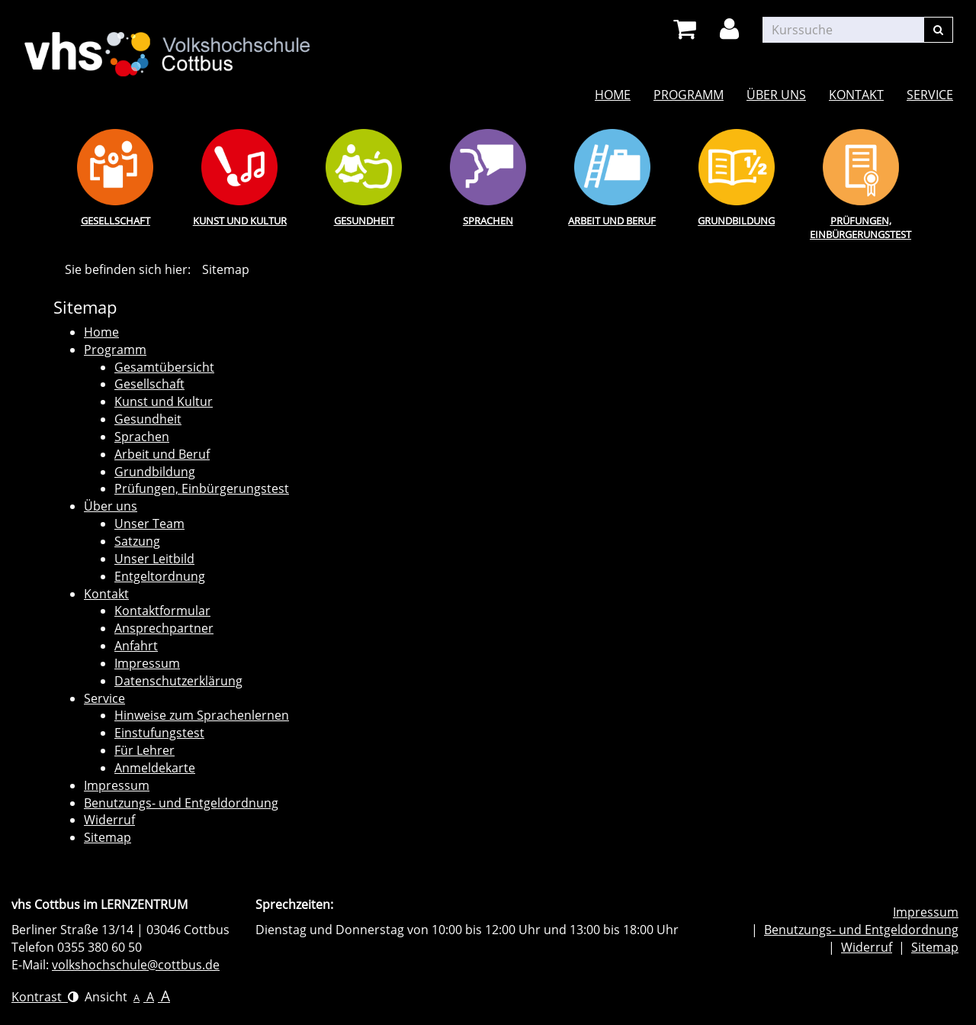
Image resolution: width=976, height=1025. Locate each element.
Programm (688, 94)
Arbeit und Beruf (612, 220)
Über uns (776, 94)
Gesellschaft (115, 220)
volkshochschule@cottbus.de (136, 964)
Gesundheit (364, 220)
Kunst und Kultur (240, 220)
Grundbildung (736, 220)
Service (930, 94)
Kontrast (45, 996)
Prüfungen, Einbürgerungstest (860, 228)
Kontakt (856, 94)
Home (613, 94)
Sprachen (488, 220)
